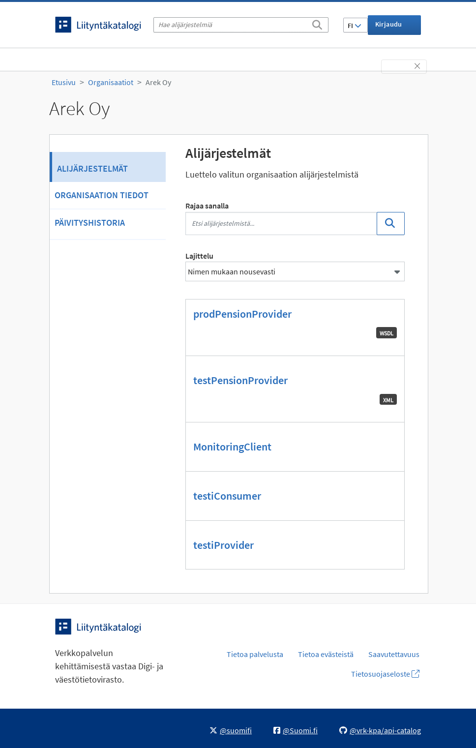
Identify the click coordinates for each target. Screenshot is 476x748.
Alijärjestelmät (92, 168)
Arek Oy (158, 82)
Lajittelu (199, 256)
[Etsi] (317, 23)
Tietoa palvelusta (255, 654)
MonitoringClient (232, 446)
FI (354, 25)
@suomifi (230, 730)
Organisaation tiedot (102, 195)
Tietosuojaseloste (385, 674)
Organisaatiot (110, 82)
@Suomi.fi (295, 730)
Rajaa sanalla (207, 205)
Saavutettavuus (393, 654)
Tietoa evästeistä (326, 654)
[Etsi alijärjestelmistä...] (281, 223)
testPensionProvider (240, 380)
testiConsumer (227, 496)
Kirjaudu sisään (388, 27)
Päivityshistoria (90, 222)
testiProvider (223, 545)
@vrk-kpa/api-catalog (380, 730)
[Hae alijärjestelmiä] (240, 24)
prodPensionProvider (242, 314)
